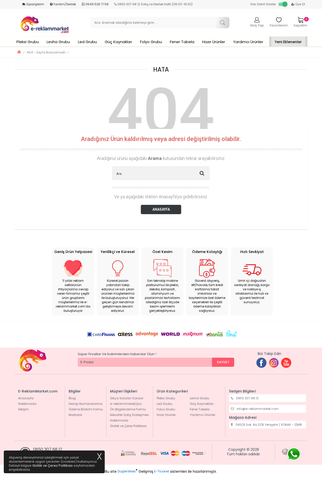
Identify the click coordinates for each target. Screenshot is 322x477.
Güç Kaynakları (118, 41)
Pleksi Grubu (27, 41)
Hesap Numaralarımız (85, 404)
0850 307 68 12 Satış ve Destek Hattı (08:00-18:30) (153, 4)
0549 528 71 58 (95, 4)
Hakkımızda (27, 404)
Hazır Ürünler (213, 41)
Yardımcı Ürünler (248, 41)
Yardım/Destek (63, 4)
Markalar (75, 415)
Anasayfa (26, 398)
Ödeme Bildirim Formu (86, 409)
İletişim (23, 409)
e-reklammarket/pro (126, 404)
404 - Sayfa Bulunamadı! (46, 52)
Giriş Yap (257, 22)
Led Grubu (87, 41)
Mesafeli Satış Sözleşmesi (129, 415)
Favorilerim (279, 22)
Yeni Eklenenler (288, 41)
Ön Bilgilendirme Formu (128, 409)
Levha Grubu (58, 41)
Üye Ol (298, 4)
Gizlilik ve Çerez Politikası (128, 426)
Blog (72, 398)
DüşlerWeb (127, 471)
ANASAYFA (161, 209)
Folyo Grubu (151, 41)
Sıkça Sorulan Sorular (126, 398)
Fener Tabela (182, 41)
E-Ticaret (161, 471)
